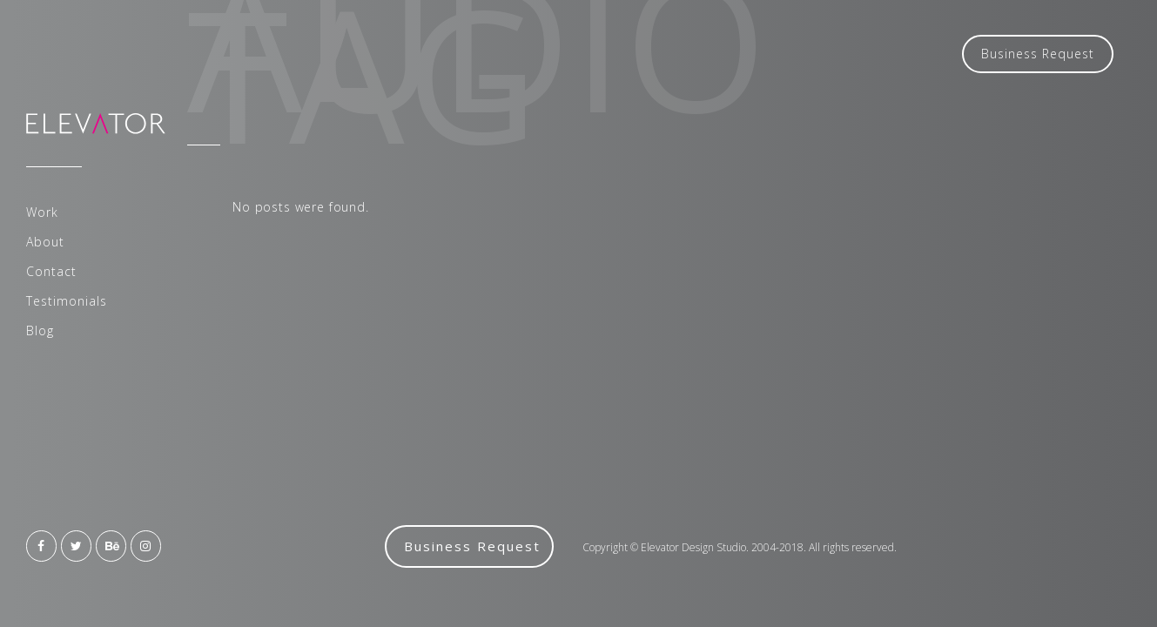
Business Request (1037, 53)
